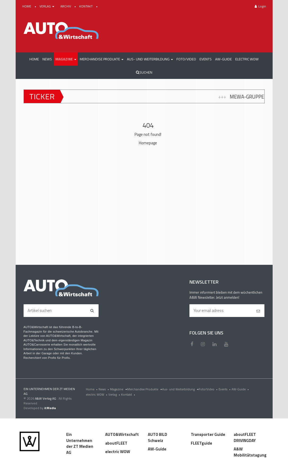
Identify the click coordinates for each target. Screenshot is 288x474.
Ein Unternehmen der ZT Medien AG (79, 443)
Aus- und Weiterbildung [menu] (180, 389)
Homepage (148, 143)
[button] (66, 59)
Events (225, 389)
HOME (27, 6)
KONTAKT (86, 6)
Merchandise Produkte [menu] (144, 389)
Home (92, 389)
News (104, 389)
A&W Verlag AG (46, 398)
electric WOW (97, 394)
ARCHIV (66, 6)
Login (260, 6)
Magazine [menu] (118, 389)
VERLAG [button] (47, 6)
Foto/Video (209, 389)
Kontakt (128, 394)
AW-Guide (241, 389)
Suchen (144, 72)
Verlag (114, 394)
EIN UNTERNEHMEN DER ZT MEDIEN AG (49, 391)
